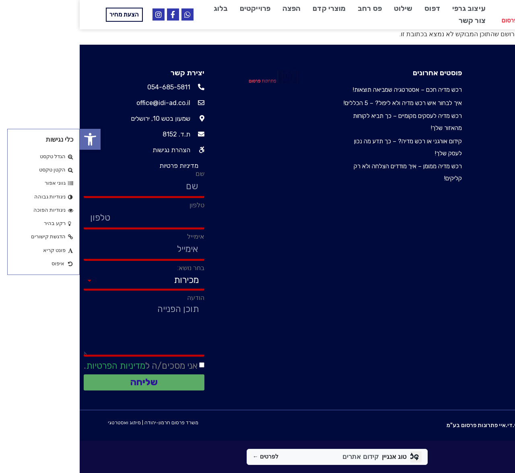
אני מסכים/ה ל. (61, 365)
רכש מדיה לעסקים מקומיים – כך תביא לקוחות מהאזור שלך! (327, 122)
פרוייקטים (175, 8)
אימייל (116, 236)
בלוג (141, 8)
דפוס (352, 8)
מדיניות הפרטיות (36, 365)
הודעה (116, 298)
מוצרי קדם (249, 8)
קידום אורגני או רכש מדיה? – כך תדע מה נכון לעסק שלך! (328, 147)
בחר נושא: (111, 268)
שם (120, 174)
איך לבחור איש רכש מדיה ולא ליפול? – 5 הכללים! (323, 103)
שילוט (323, 8)
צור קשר (392, 20)
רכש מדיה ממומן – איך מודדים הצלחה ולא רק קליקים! (328, 172)
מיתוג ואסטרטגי (44, 422)
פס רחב (290, 8)
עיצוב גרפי (389, 8)
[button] (10, 139)
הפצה (212, 8)
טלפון (117, 205)
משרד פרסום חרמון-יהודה (92, 422)
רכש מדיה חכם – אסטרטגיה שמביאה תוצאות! (327, 89)
